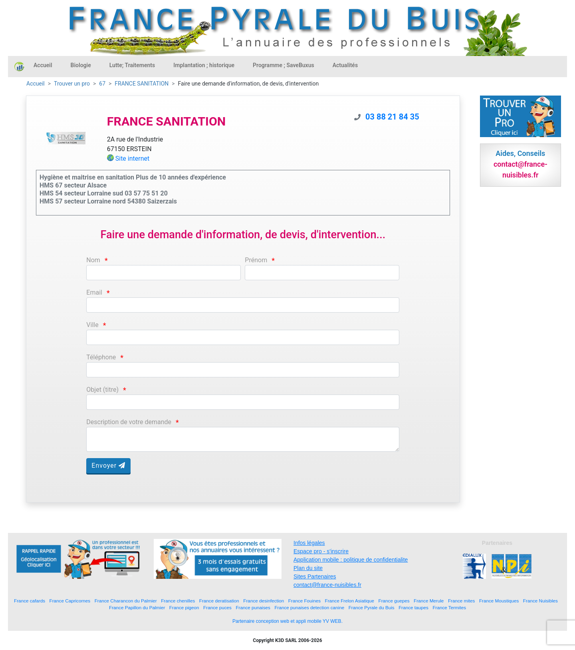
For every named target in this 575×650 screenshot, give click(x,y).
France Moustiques (499, 600)
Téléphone (101, 357)
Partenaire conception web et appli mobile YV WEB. (287, 621)
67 (102, 83)
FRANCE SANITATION (142, 83)
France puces (217, 607)
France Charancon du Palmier (126, 600)
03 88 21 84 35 (392, 117)
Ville (92, 325)
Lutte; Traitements (132, 65)
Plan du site (308, 568)
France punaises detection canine (309, 607)
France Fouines (304, 600)
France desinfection (263, 600)
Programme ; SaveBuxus (283, 65)
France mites (461, 600)
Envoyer (108, 465)
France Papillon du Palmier (137, 607)
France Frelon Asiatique (349, 600)
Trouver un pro (72, 83)
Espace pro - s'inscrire (321, 551)
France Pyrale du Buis (372, 607)
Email (94, 292)
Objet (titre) (102, 390)
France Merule (429, 600)
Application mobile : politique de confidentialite (350, 559)
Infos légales (309, 543)
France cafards (29, 600)
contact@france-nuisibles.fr (327, 585)
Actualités (345, 65)
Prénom (256, 260)
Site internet (132, 158)
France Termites (449, 607)
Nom (93, 260)
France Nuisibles (540, 600)
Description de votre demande (128, 422)
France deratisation (219, 600)
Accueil (43, 65)
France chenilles (178, 600)
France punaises (253, 607)
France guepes (394, 600)
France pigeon (184, 607)
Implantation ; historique (203, 65)
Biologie (81, 65)
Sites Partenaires (314, 576)
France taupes (413, 607)
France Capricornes (70, 600)
